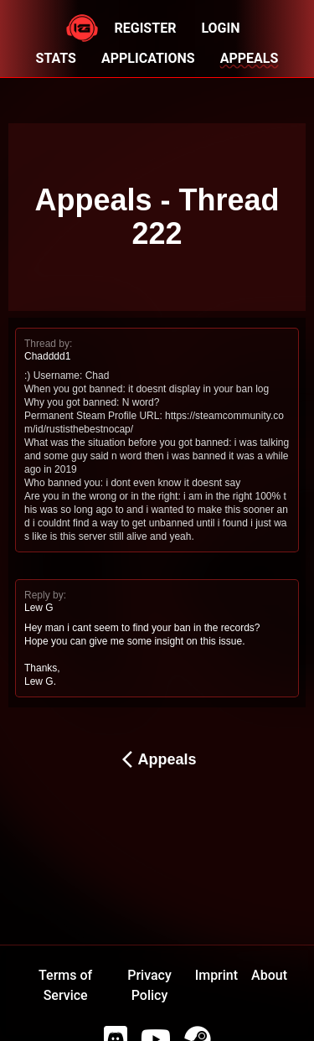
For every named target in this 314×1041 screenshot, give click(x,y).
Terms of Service (65, 985)
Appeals (156, 759)
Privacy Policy (149, 985)
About (269, 975)
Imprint (216, 975)
